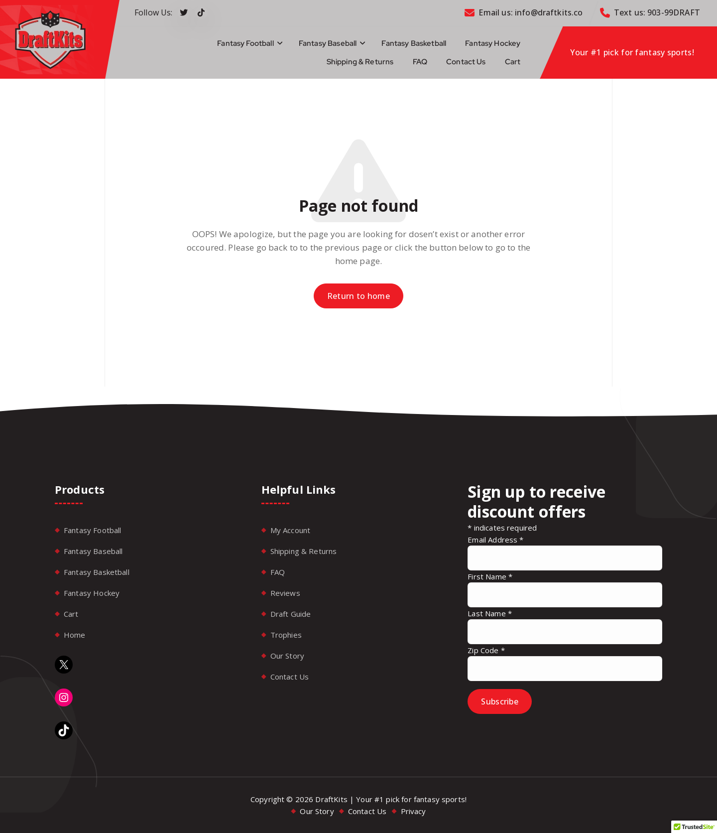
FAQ (420, 62)
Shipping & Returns (360, 62)
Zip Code (486, 650)
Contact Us (466, 62)
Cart (513, 62)
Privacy (413, 811)
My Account (290, 530)
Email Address (495, 540)
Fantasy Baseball (328, 43)
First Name (490, 576)
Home (75, 635)
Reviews (285, 593)
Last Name (490, 613)
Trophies (286, 635)
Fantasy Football (245, 43)
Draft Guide (290, 614)
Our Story (287, 656)
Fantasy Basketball (413, 43)
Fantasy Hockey (492, 43)
